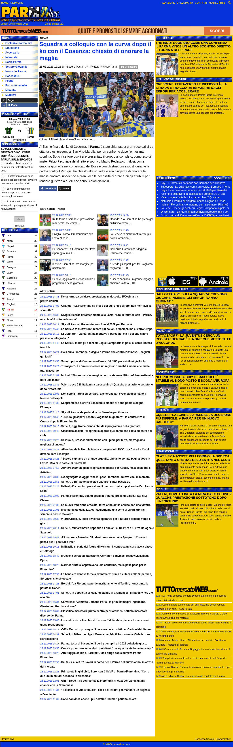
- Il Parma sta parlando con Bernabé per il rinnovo (95, 412)
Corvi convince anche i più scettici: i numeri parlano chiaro (99, 699)
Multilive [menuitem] (9, 94)
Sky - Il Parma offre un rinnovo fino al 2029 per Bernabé (194, 190)
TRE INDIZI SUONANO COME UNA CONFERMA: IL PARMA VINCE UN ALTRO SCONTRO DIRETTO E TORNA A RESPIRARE (193, 46)
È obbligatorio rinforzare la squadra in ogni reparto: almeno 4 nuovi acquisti (19, 205)
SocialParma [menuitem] (11, 62)
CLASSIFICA (10, 230)
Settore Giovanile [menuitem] (15, 66)
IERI (227, 178)
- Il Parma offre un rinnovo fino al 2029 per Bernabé (96, 324)
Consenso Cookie (204, 739)
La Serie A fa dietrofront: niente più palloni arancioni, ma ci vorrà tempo (107, 329)
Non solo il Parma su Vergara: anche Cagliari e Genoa (193, 201)
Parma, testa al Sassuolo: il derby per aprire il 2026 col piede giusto (104, 643)
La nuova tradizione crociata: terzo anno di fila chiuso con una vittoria (105, 505)
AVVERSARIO (165, 372)
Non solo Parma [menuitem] (14, 71)
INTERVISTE (164, 410)
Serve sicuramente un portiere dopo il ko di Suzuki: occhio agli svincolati (16, 192)
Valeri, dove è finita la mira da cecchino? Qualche (190, 197)
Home (6, 38)
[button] (19, 219)
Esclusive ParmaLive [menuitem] (17, 43)
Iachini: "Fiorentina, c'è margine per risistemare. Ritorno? (194, 204)
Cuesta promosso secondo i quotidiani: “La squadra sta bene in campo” (107, 648)
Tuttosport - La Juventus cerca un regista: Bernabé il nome (196, 186)
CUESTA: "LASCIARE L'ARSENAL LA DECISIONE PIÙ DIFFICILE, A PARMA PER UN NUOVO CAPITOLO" (193, 418)
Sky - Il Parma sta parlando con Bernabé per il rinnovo (193, 183)
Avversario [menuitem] (10, 52)
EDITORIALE (165, 38)
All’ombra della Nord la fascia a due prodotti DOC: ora (193, 193)
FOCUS (161, 489)
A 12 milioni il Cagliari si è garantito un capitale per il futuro (193, 676)
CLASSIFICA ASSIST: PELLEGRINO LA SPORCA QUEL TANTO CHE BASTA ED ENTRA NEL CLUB (193, 458)
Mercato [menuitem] (9, 90)
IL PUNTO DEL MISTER (171, 79)
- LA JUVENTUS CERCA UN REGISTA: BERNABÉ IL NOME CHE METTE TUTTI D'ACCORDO (193, 339)
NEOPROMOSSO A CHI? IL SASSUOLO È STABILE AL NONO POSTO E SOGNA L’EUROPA (192, 378)
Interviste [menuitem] (9, 57)
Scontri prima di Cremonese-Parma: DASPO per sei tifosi (195, 215)
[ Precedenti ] (20, 139)
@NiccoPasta (108, 66)
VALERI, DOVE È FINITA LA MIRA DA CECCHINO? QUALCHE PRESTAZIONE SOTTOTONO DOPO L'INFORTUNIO (194, 497)
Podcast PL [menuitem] (11, 76)
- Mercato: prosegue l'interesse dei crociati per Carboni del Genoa (106, 629)
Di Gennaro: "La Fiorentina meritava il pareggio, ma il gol (194, 211)
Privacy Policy (223, 739)
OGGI (217, 178)
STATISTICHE (165, 451)
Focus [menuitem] (7, 80)
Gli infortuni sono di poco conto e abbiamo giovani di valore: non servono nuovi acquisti (19, 180)
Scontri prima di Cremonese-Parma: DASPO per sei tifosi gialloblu (103, 361)
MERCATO (163, 330)
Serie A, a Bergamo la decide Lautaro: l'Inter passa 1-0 (95, 481)
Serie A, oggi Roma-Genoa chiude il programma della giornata (100, 426)
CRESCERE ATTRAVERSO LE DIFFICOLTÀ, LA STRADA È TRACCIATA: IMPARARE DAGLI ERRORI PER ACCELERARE (191, 87)
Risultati (19, 225)
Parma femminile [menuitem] (14, 85)
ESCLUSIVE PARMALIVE (172, 289)
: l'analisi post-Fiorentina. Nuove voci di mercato (105, 477)
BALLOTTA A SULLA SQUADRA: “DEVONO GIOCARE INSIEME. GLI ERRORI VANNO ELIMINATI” (191, 297)
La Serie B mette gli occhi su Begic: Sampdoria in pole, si (195, 208)
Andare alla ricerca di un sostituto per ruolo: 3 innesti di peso (17, 167)
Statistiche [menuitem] (10, 47)
